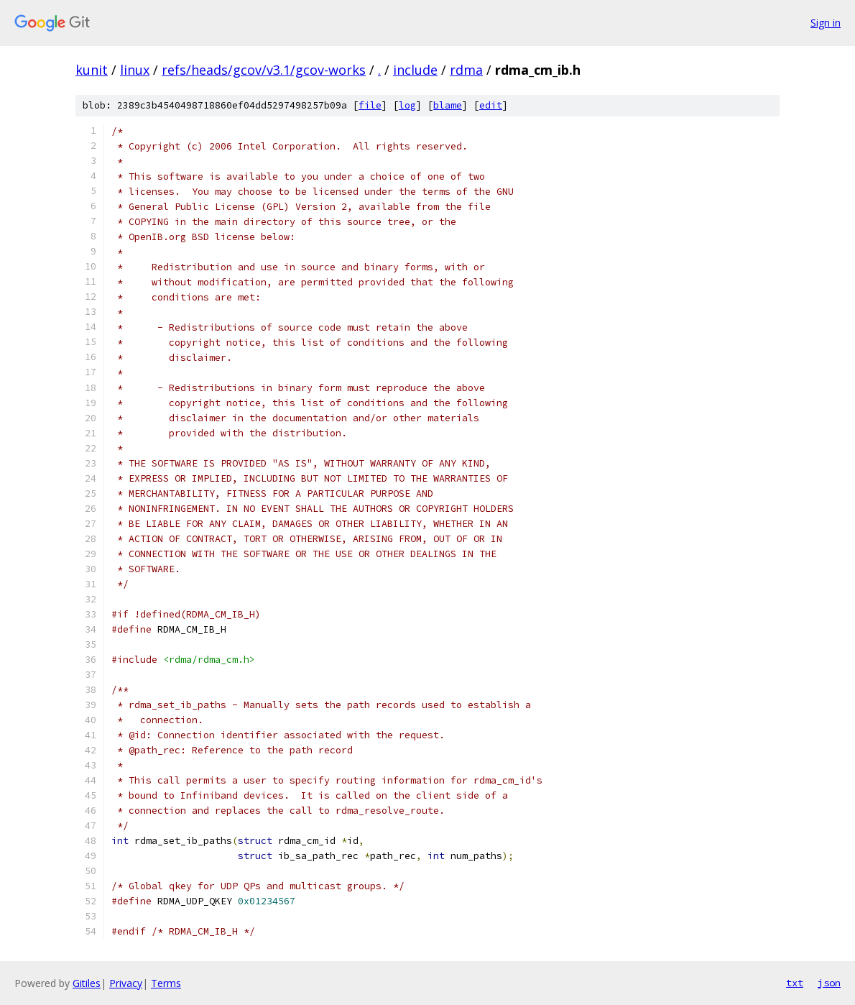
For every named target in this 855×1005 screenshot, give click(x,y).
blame (447, 105)
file (370, 105)
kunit (91, 69)
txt (794, 982)
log (407, 105)
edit (490, 105)
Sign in (825, 22)
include (415, 69)
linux (134, 69)
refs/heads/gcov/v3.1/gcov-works (264, 69)
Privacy (125, 983)
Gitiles (87, 983)
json (829, 982)
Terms (166, 983)
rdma (466, 69)
